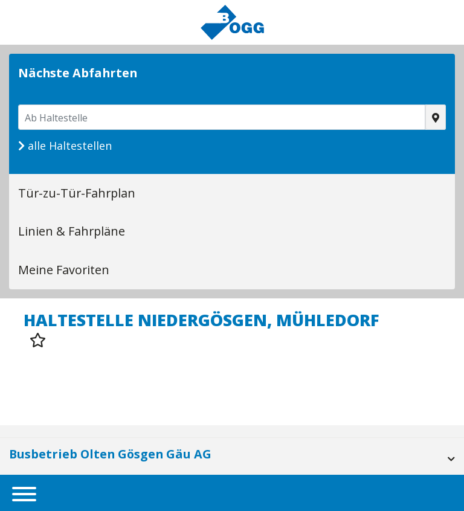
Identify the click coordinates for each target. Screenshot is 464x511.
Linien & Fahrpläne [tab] (71, 231)
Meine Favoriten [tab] (63, 270)
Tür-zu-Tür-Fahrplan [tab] (76, 193)
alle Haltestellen (65, 145)
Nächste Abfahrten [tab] (77, 73)
